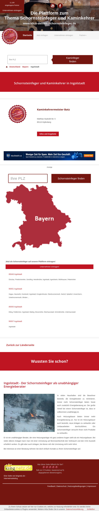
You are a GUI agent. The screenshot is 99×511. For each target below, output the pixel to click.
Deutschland (13, 67)
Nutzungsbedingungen (77, 486)
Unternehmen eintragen (63, 35)
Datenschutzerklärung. (75, 509)
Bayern (25, 67)
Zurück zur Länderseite (20, 345)
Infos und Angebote (48, 134)
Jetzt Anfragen (42, 35)
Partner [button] (83, 35)
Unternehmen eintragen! (49, 267)
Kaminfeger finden (72, 59)
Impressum (91, 486)
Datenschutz (62, 486)
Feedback (51, 486)
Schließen (91, 509)
